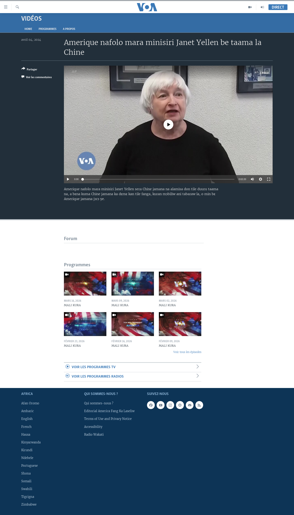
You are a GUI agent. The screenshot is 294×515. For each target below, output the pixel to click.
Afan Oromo (30, 403)
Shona (26, 473)
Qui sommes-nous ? (98, 403)
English (27, 419)
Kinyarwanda (31, 442)
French (26, 427)
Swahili (26, 489)
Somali (26, 481)
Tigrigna (27, 497)
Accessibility (93, 427)
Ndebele (27, 458)
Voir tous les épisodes (187, 352)
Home (28, 29)
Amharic (27, 411)
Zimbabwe (29, 504)
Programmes (47, 29)
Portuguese (29, 466)
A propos (69, 29)
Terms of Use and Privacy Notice (108, 419)
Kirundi (26, 450)
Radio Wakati (94, 434)
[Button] (29, 70)
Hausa (25, 434)
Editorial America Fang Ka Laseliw (109, 411)
